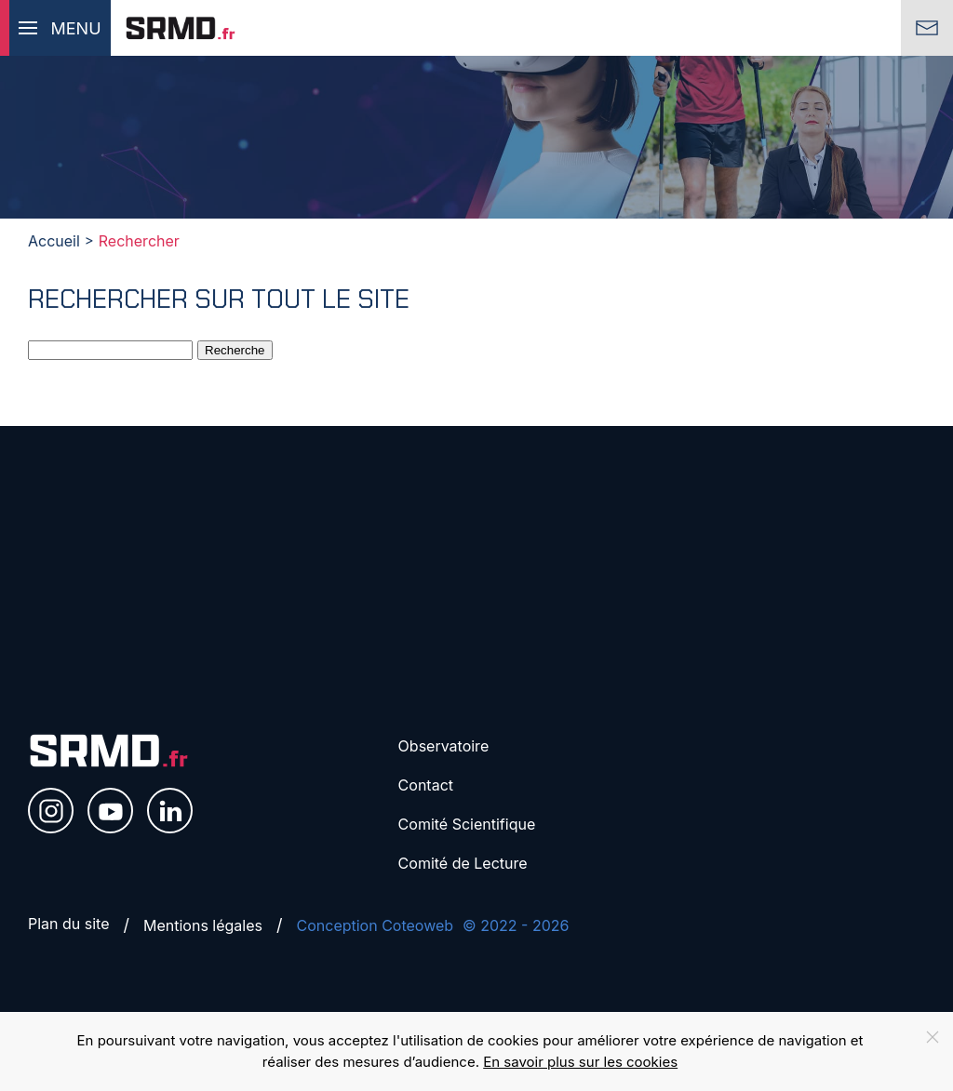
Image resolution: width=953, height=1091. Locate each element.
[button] (55, 28)
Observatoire (444, 746)
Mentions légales (202, 925)
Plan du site (69, 923)
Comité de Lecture (463, 863)
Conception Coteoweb (375, 925)
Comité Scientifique (467, 824)
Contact (425, 785)
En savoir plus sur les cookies (580, 1062)
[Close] (932, 1037)
